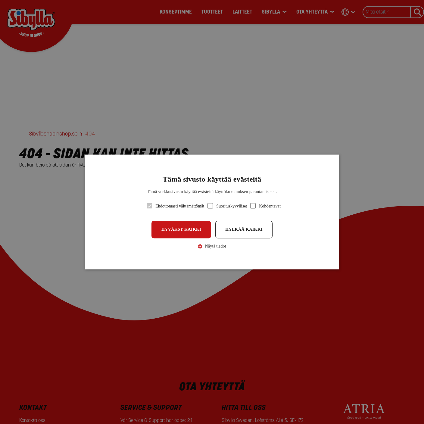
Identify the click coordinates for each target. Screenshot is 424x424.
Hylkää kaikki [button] (244, 229)
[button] (212, 211)
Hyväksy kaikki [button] (181, 229)
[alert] (212, 212)
